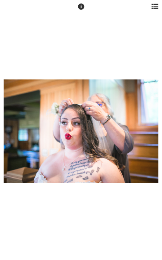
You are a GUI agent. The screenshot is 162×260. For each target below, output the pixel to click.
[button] (81, 9)
